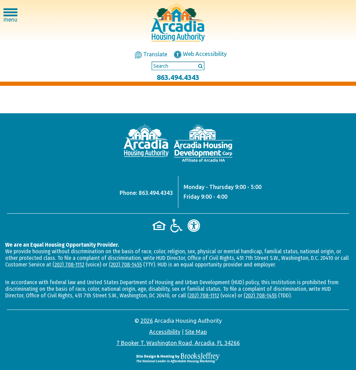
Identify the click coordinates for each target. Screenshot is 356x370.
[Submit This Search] (198, 65)
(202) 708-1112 (68, 264)
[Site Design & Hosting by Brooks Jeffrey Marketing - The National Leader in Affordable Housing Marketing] (178, 357)
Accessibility (164, 332)
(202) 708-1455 (125, 264)
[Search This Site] (178, 66)
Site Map (196, 332)
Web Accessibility (200, 54)
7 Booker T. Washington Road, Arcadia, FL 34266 (178, 343)
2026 (146, 321)
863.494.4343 (178, 77)
